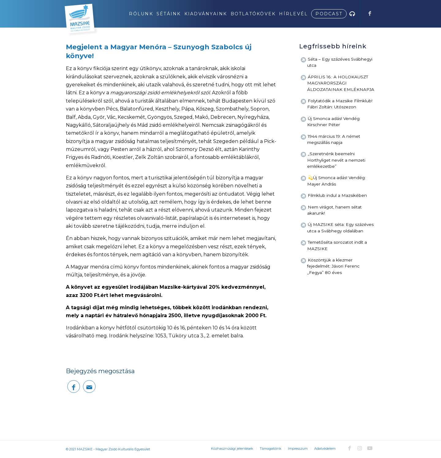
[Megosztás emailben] (89, 386)
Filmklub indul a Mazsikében (337, 195)
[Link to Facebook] (369, 13)
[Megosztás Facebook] (73, 386)
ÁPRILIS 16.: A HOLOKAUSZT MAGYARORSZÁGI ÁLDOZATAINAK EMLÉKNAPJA (340, 83)
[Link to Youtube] (369, 448)
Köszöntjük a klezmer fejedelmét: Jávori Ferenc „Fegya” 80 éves (333, 266)
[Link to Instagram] (359, 448)
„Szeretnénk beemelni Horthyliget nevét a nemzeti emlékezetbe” (336, 160)
